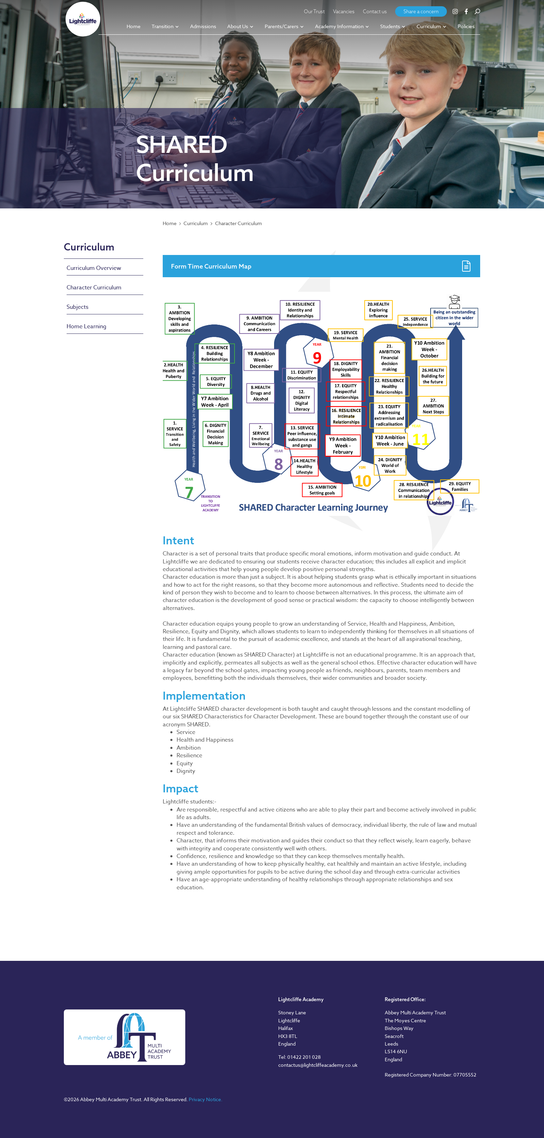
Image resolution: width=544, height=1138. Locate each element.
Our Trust (314, 11)
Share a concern (421, 11)
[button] (165, 27)
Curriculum (196, 223)
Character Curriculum (238, 223)
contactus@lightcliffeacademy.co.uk (317, 1065)
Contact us (375, 11)
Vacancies (344, 11)
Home (170, 223)
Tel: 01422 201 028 (299, 1057)
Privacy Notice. (205, 1099)
